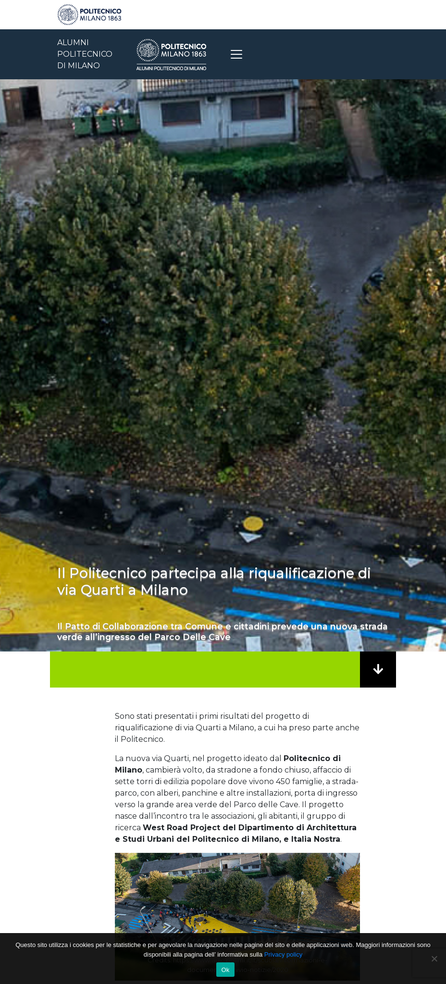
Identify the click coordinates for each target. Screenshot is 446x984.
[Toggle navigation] (236, 54)
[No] (434, 958)
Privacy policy (283, 954)
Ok (225, 969)
